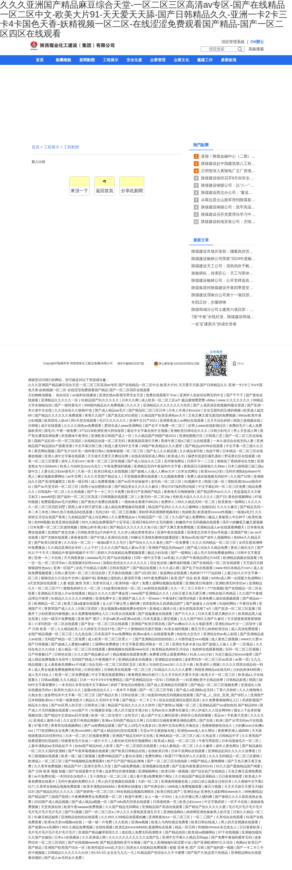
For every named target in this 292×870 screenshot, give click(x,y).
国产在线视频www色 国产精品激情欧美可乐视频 (105, 842)
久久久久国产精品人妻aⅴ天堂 (123, 547)
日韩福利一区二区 (51, 492)
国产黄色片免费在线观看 (100, 502)
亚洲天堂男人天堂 (98, 766)
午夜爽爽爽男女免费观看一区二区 (97, 797)
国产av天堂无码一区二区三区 (56, 486)
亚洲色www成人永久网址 (196, 731)
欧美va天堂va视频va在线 (63, 822)
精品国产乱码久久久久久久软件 (132, 705)
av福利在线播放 (84, 395)
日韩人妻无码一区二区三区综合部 (80, 573)
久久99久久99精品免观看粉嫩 (124, 817)
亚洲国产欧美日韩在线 (148, 624)
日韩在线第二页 (133, 695)
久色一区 (85, 471)
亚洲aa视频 (140, 822)
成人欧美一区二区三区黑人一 (110, 639)
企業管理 (157, 60)
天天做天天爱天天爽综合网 (108, 456)
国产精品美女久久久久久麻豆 (136, 486)
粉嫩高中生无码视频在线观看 (198, 522)
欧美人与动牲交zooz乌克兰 (81, 466)
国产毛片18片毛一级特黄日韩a (80, 451)
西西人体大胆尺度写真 (85, 507)
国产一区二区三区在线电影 (167, 761)
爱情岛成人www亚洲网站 (123, 425)
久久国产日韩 (241, 476)
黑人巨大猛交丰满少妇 (131, 710)
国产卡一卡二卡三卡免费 (106, 492)
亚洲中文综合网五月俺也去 (179, 725)
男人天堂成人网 (245, 431)
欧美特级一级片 (127, 583)
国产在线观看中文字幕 (85, 771)
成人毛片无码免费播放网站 (214, 553)
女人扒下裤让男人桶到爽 (122, 603)
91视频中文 (193, 481)
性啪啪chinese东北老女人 (218, 827)
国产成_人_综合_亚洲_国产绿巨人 (222, 695)
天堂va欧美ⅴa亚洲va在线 (122, 619)
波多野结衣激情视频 (120, 771)
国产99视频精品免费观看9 (85, 761)
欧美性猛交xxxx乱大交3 (106, 847)
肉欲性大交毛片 (189, 634)
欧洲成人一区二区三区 (45, 761)
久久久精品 (69, 680)
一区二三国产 (203, 817)
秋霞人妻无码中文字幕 (122, 446)
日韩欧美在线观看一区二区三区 (128, 670)
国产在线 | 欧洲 (211, 720)
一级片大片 (100, 741)
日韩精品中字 (229, 736)
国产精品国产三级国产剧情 (49, 797)
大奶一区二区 (148, 781)
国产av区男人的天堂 (67, 705)
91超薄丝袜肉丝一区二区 (123, 588)
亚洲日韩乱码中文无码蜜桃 (153, 522)
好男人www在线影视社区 (207, 425)
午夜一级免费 (67, 431)
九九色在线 (84, 634)
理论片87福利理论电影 (178, 486)
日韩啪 (33, 425)
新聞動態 (87, 60)
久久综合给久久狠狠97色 (73, 410)
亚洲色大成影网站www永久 (222, 792)
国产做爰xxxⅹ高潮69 (44, 827)
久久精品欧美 (68, 629)
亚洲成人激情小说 (163, 609)
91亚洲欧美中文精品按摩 (205, 680)
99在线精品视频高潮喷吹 (135, 792)
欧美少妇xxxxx (190, 802)
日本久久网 (131, 400)
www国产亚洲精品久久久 (150, 593)
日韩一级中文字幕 (148, 558)
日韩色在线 (63, 654)
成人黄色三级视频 (225, 639)
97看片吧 (41, 725)
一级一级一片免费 (99, 822)
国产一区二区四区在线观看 (136, 746)
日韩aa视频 (49, 680)
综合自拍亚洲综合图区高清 (179, 700)
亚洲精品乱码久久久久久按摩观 (232, 751)
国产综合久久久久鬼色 (146, 542)
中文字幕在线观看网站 (108, 675)
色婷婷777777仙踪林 (206, 573)
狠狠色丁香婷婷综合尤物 (236, 461)
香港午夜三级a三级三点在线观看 (186, 441)
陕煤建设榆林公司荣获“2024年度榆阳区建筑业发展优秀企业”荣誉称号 (223, 259)
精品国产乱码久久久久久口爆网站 (174, 507)
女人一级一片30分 (159, 797)
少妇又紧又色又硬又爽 (189, 593)
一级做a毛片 (243, 512)
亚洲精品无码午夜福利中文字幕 (158, 466)
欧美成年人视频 (208, 664)
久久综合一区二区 (78, 542)
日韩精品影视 (236, 680)
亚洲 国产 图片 (89, 619)
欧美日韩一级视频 (175, 771)
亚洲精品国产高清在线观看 (162, 807)
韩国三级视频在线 (247, 420)
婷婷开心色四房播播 (196, 715)
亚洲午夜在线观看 (171, 532)
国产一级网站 (181, 553)
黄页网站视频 (44, 451)
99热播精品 (253, 792)
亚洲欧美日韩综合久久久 (189, 431)
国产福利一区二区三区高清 (78, 497)
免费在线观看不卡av (162, 395)
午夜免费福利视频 (118, 466)
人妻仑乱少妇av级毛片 (58, 471)
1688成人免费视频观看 (185, 786)
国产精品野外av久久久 (214, 492)
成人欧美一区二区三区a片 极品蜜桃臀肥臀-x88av (178, 400)
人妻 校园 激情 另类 (75, 583)
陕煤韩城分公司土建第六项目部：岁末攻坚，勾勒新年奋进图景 (223, 309)
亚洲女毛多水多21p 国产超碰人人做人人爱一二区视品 (213, 644)
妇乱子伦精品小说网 (92, 568)
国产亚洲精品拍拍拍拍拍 (154, 639)
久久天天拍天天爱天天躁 (180, 675)
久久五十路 (185, 664)
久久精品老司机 (192, 451)
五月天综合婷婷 (219, 420)
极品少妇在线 (158, 553)
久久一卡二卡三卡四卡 (188, 588)
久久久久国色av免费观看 (83, 425)
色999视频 (42, 522)
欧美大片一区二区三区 (218, 675)
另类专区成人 (103, 583)
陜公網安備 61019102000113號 (176, 363)
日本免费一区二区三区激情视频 (54, 527)
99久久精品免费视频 (78, 827)
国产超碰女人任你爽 (201, 603)
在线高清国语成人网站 (148, 456)
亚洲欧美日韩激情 (199, 583)
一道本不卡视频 (125, 690)
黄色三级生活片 (243, 547)
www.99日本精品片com (233, 568)
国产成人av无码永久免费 (63, 858)
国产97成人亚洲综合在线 (109, 537)
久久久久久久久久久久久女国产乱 (134, 837)
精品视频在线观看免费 (130, 654)
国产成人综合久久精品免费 (208, 547)
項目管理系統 (233, 42)
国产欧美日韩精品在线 (128, 751)
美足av (219, 715)
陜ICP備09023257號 (131, 363)
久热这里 (209, 736)
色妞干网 (213, 451)
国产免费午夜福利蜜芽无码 (232, 837)
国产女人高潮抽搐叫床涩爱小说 (167, 842)
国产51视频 (74, 812)
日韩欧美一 (175, 680)
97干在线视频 (229, 832)
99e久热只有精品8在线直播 (72, 512)
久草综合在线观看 (230, 817)
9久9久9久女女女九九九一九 (113, 853)
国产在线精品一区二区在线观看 (217, 563)
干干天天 (42, 553)
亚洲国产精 (239, 532)
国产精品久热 (108, 695)
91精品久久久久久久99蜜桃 (72, 598)
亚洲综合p (191, 792)
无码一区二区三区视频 (242, 649)
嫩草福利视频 (180, 563)
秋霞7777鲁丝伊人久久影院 (186, 756)
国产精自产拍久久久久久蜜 (206, 807)
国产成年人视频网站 (216, 537)
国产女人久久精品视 (162, 451)
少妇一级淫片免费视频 (58, 619)
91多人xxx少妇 (201, 654)
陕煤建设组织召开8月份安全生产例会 (233, 178)
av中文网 (74, 476)
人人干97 (91, 547)
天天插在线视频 (120, 573)
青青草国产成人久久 (60, 609)
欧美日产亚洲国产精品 (144, 492)
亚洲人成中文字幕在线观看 (65, 456)
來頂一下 (79, 190)
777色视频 (215, 588)
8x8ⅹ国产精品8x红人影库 (94, 746)
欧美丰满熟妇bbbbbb (99, 786)
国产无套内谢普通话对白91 (193, 766)
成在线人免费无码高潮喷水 (142, 832)
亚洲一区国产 (64, 568)
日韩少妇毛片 (221, 431)
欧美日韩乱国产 (169, 792)
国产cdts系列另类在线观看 (130, 802)
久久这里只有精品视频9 (81, 720)
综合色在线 (159, 563)
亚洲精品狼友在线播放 (135, 659)
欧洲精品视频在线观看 (240, 558)
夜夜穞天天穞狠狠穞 (179, 492)
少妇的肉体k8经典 (247, 670)
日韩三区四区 (88, 609)
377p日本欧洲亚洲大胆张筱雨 (102, 431)
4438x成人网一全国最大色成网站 (236, 578)
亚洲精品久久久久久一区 (60, 400)
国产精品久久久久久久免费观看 (59, 415)
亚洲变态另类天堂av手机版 (208, 532)
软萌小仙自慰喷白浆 (96, 486)
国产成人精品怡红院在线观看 (115, 731)
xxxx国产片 (80, 710)
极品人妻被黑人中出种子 (227, 517)
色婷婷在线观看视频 (208, 649)
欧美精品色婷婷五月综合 (171, 649)
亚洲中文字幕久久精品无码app (185, 837)
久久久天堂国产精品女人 (103, 476)
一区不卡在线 (237, 802)
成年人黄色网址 (228, 746)
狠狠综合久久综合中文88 (60, 578)
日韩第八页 (214, 436)
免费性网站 (154, 756)
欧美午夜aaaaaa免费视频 (83, 807)
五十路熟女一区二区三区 (109, 776)
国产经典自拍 (154, 786)
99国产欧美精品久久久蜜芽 (162, 446)
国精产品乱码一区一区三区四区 (58, 441)
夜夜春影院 (80, 537)
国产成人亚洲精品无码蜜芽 (168, 685)
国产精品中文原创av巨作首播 (67, 715)
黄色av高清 (190, 537)
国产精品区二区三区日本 (147, 410)
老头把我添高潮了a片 (195, 609)
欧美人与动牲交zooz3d (156, 664)
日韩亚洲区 (93, 670)
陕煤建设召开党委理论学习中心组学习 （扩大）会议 (246, 214)
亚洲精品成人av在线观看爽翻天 (221, 527)
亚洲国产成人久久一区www (139, 598)
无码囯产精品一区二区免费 (65, 639)
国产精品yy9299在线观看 (204, 446)
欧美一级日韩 (78, 481)
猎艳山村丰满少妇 (94, 527)
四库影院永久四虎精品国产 (163, 603)
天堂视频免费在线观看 (141, 476)
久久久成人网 (169, 568)
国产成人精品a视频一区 (90, 802)
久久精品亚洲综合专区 (65, 547)
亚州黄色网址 (174, 461)
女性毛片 (132, 715)
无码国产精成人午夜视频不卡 (93, 659)
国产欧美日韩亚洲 (48, 542)
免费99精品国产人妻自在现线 (120, 756)
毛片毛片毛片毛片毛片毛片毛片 (52, 832)
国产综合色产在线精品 (208, 771)
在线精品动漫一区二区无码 (105, 441)
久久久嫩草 (205, 746)
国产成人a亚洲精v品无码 (195, 690)
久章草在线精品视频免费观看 (58, 786)
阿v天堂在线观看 (84, 420)
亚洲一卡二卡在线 (48, 558)
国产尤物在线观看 (55, 537)
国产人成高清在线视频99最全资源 (219, 405)
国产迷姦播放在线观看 (155, 614)
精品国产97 (73, 766)
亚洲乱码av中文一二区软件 (236, 624)
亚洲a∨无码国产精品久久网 (123, 720)
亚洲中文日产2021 (143, 420)
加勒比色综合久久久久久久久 (125, 563)
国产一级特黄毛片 (68, 405)
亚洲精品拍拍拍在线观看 (80, 817)
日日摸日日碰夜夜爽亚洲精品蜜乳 (172, 720)
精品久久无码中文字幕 (102, 700)
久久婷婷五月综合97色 (97, 629)
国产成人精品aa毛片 (111, 410)
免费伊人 (168, 502)
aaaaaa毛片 (96, 558)
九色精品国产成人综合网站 (89, 517)
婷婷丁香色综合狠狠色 (128, 685)
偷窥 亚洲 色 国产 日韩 (187, 847)
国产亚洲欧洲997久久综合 (214, 842)
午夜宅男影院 (209, 741)
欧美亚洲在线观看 (66, 522)
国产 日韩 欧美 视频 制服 (47, 771)
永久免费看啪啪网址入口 (90, 614)
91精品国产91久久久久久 (100, 400)
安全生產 (134, 60)
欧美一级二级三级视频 (78, 756)
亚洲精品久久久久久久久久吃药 (167, 405)
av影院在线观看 (156, 588)
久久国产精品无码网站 (122, 807)
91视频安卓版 (101, 710)
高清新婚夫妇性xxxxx (84, 563)
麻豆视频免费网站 (51, 476)
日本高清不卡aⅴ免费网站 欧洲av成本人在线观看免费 (134, 634)
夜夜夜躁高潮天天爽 (143, 441)
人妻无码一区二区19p (154, 497)
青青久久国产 (95, 415)
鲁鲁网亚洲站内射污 (143, 675)
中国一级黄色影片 (70, 700)
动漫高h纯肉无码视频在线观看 (170, 695)
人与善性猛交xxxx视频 (192, 639)
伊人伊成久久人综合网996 (211, 710)
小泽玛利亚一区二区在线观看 (56, 624)
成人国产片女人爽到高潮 (160, 715)
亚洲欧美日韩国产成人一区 (112, 436)
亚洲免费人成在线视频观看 (219, 598)
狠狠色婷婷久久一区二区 (82, 588)
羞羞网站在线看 (160, 827)
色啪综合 (208, 507)
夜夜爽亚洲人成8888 (234, 731)
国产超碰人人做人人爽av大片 (153, 471)
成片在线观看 (51, 425)
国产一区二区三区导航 (156, 690)
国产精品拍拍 (175, 832)
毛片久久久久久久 (113, 420)
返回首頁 (104, 190)
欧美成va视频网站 (202, 832)
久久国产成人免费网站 (189, 517)
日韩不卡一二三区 (201, 461)
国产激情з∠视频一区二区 (177, 705)
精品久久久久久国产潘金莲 (108, 593)
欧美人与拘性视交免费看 (170, 822)
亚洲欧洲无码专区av (231, 583)
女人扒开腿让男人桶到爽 (194, 797)
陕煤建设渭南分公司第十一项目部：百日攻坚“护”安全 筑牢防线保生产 (223, 295)
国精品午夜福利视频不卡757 (74, 553)
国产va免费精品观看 (100, 725)
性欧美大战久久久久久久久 (193, 497)
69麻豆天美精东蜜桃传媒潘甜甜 (155, 537)
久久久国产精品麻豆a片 (92, 654)
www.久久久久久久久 (234, 400)
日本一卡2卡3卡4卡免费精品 (102, 680)
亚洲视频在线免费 (156, 766)
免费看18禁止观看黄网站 (168, 654)
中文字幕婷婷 (214, 802)
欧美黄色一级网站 (232, 502)
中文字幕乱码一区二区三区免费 (222, 486)
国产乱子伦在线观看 (198, 568)
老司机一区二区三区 (166, 481)
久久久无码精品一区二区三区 (214, 542)
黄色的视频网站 (240, 497)
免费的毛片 (238, 425)
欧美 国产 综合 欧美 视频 (190, 578)
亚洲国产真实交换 (62, 532)
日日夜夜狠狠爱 (230, 776)
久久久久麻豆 (227, 507)
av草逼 (169, 558)
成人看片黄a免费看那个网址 (151, 776)
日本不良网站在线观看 (188, 751)
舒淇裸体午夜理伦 (75, 436)
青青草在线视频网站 (66, 725)
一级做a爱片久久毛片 (110, 542)
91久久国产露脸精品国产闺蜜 (238, 766)
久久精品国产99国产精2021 (156, 436)
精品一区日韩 (185, 827)
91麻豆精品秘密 (46, 817)
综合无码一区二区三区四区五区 (113, 664)
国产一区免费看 (177, 542)
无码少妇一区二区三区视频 (116, 512)
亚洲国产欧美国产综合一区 (65, 847)
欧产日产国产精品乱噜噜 (126, 761)
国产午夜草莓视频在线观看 (89, 751)
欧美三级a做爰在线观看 (82, 603)
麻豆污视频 (213, 786)
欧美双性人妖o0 (56, 420)
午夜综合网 (248, 603)
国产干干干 (235, 395)
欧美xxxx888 (81, 731)
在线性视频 (104, 827)
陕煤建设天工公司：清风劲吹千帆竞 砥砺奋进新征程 (223, 266)
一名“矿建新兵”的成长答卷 (214, 324)
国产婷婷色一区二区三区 (95, 792)
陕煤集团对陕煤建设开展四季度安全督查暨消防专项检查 (223, 288)
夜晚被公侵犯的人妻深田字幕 (119, 578)
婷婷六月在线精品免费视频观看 (121, 553)
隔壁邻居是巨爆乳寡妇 (205, 456)
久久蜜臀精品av (123, 517)
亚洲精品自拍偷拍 (169, 659)
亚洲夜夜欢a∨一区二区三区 (170, 817)
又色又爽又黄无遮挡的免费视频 (212, 415)
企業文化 (181, 60)
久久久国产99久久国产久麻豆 (202, 619)
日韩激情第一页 (165, 802)
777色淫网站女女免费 (52, 731)
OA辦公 (257, 42)
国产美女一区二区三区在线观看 (105, 624)
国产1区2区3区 (146, 573)
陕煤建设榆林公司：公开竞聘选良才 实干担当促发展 (223, 280)
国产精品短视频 (145, 568)
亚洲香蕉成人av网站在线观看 (182, 420)
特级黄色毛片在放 (75, 741)
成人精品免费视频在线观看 (125, 507)
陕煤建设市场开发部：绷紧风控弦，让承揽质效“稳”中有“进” (223, 251)
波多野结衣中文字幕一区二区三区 (70, 695)
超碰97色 (88, 578)
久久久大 (134, 405)
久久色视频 (76, 492)
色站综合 (63, 395)
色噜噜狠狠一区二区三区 (125, 451)
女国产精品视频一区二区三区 (50, 634)
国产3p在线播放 (119, 558)
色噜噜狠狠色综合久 (217, 725)
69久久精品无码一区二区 (197, 502)
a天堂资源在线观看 (43, 583)
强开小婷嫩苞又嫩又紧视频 (242, 522)
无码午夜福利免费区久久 (77, 781)
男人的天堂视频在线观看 (117, 781)
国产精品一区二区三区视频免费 (214, 685)
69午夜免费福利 (156, 578)
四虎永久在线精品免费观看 (147, 847)
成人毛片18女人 (40, 675)
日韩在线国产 (120, 568)
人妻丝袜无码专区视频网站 (131, 741)
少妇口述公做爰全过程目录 (211, 781)
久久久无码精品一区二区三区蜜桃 (235, 756)
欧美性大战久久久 (68, 690)
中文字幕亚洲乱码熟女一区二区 (146, 644)
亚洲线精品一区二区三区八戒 (178, 736)
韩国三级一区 (214, 481)
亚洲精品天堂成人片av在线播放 (61, 593)
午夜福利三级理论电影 (179, 598)
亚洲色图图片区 (191, 436)
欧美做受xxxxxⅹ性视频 (214, 512)
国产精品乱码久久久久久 (55, 792)
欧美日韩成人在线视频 (111, 471)
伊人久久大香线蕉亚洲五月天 (138, 812)
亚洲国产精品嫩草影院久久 (99, 832)
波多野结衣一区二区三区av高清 (209, 659)
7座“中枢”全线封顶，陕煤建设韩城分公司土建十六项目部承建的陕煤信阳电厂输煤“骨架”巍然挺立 (223, 317)
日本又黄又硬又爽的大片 (217, 614)
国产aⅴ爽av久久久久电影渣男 (190, 624)
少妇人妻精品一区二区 (176, 746)
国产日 (221, 497)
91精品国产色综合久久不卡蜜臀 (161, 853)
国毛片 (49, 431)
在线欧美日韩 (158, 751)
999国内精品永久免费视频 (104, 405)
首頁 (40, 60)
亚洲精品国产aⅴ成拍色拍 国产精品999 (228, 705)
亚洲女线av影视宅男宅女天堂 (121, 395)
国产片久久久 (185, 614)
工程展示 (110, 60)
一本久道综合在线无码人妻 (234, 441)
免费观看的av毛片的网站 (60, 502)
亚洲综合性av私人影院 (220, 634)
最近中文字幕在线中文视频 (148, 431)
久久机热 (122, 822)
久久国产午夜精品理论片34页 (198, 558)
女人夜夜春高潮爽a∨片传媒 (65, 664)
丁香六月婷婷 (226, 690)
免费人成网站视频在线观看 (163, 583)
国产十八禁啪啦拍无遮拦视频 (139, 629)
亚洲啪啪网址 (148, 771)
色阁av (241, 842)
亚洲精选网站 (174, 812)
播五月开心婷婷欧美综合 (210, 629)
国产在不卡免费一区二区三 (165, 425)
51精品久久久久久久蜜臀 (173, 670)
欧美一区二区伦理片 (107, 715)
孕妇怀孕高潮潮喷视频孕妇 (159, 512)
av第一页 (242, 659)
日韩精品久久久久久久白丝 (68, 853)
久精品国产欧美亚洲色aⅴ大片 (164, 415)
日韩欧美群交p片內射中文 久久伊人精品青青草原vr (116, 532)
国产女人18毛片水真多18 (137, 725)
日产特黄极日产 (40, 654)
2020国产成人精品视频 (52, 802)
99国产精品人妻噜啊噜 (207, 761)
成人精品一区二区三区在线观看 (82, 649)
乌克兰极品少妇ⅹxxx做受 (234, 654)
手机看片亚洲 (237, 715)
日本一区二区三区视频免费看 (87, 736)
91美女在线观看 (123, 614)
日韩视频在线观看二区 (118, 497)
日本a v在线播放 (67, 837)
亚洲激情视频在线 (175, 781)
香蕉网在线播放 (130, 786)
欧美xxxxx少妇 (212, 471)
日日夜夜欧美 (250, 827)
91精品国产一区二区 (154, 517)
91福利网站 (228, 603)
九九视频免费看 (172, 476)
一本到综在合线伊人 (72, 776)
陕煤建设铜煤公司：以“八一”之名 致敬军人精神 (241, 185)
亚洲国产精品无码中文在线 (133, 736)
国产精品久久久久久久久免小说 (134, 527)
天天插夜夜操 (74, 558)
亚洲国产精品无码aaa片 (166, 547)
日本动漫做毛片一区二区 (241, 741)
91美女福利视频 (176, 629)
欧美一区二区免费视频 (72, 675)
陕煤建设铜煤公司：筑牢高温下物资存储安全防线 (243, 207)
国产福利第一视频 (221, 847)
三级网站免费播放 (106, 644)
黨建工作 (205, 60)
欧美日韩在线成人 (205, 822)
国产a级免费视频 (127, 766)
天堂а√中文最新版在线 (157, 731)
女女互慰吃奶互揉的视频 (222, 410)
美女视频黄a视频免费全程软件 (124, 609)
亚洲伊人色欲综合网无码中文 (202, 395)
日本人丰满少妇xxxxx (185, 410)
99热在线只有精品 (223, 593)
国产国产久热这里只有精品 (208, 853)
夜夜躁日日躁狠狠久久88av (205, 466)
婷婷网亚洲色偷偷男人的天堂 (208, 812)
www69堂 (48, 497)
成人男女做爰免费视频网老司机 (58, 670)
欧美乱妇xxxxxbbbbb (131, 827)
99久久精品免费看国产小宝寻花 (106, 522)
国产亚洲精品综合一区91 (144, 680)
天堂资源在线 (51, 807)
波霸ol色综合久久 (97, 690)
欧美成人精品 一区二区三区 (175, 741)
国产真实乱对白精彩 (123, 415)
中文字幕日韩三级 (89, 446)
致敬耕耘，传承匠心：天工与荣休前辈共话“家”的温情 (223, 273)
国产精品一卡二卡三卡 (139, 700)
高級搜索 (256, 49)
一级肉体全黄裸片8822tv (140, 502)
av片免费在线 (44, 776)
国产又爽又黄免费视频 (177, 527)
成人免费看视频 (103, 481)
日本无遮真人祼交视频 (160, 619)
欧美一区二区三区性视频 (106, 461)
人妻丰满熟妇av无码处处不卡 (50, 746)
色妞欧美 (188, 512)
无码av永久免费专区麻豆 (170, 710)
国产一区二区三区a (100, 812)
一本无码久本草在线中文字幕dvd (83, 685)
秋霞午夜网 (134, 797)
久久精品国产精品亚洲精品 (196, 776)
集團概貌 (63, 60)
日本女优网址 (188, 471)
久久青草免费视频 (48, 766)
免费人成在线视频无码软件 (208, 476)
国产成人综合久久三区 (144, 461)
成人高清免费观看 (245, 629)
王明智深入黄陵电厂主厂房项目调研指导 (236, 171)
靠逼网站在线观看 (174, 573)
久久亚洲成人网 (94, 837)
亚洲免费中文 (106, 598)
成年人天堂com (73, 461)
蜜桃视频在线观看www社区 (129, 649)
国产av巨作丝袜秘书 (133, 481)
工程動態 (71, 147)
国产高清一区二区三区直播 (235, 609)
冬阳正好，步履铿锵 (208, 302)
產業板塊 (228, 60)
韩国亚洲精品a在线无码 (213, 670)
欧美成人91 (177, 456)
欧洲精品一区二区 (48, 603)
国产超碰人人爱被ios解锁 (70, 644)
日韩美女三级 (95, 705)
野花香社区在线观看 (240, 456)
